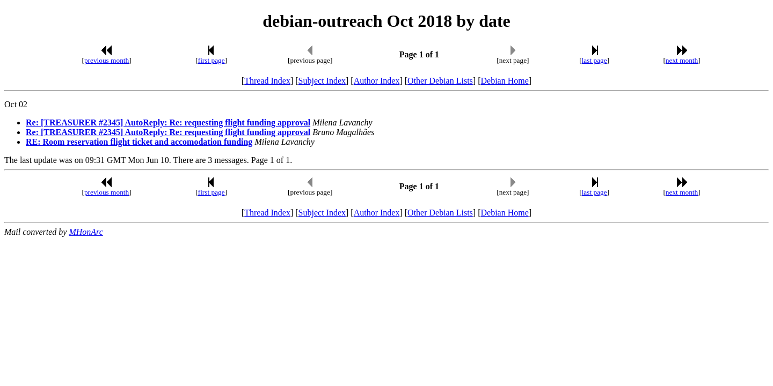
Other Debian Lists (440, 80)
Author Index (377, 80)
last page (594, 60)
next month (682, 60)
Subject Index (322, 80)
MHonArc (86, 231)
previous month (106, 60)
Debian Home (504, 80)
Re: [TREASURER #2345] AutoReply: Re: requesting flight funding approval (168, 122)
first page (211, 60)
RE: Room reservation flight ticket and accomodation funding (139, 141)
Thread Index (267, 80)
